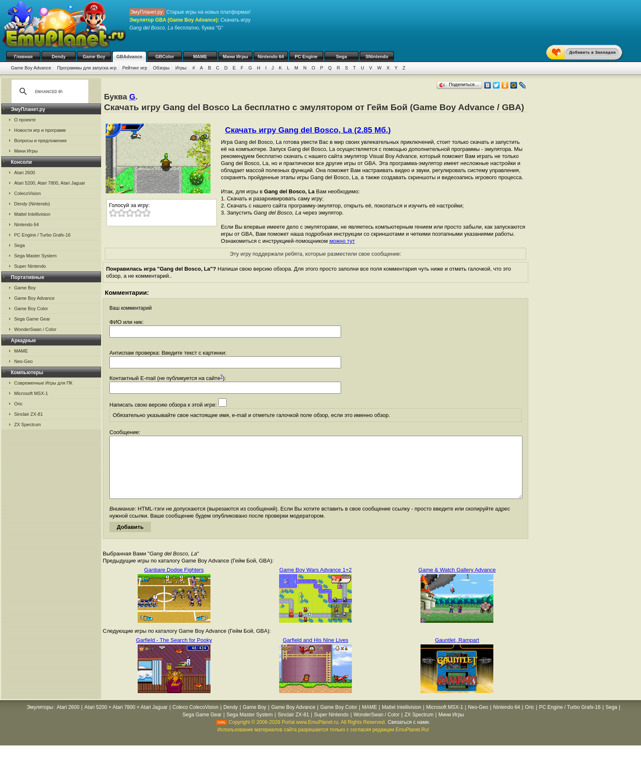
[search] (48, 91)
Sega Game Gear (32, 318)
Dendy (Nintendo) (32, 203)
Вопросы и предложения (40, 140)
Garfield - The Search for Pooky (174, 652)
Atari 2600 (24, 172)
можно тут (342, 241)
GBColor (164, 56)
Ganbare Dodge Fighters (174, 582)
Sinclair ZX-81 (28, 414)
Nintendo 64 (271, 56)
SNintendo (377, 56)
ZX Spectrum (27, 424)
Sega (341, 56)
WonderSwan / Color (35, 329)
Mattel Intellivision (32, 214)
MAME (200, 56)
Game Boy (94, 56)
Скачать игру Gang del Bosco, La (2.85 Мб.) (308, 130)
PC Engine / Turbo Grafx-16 (42, 234)
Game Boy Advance (31, 67)
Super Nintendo (30, 266)
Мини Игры (235, 56)
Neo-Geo (23, 361)
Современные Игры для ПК (43, 382)
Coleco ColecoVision (196, 720)
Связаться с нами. (409, 735)
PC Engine (306, 56)
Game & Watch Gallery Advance (457, 582)
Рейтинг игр (134, 67)
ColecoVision (27, 193)
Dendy (59, 56)
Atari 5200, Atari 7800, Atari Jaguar (49, 182)
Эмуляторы (40, 720)
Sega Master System (35, 255)
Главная (23, 56)
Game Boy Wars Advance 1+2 (315, 582)
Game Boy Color (31, 308)
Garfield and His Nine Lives (316, 652)
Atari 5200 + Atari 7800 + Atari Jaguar (126, 720)
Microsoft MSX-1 (31, 393)
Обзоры (161, 67)
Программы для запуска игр (86, 67)
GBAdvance (129, 56)
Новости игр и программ (40, 130)
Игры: (181, 67)
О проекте (25, 119)
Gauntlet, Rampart (457, 652)
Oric (18, 403)
